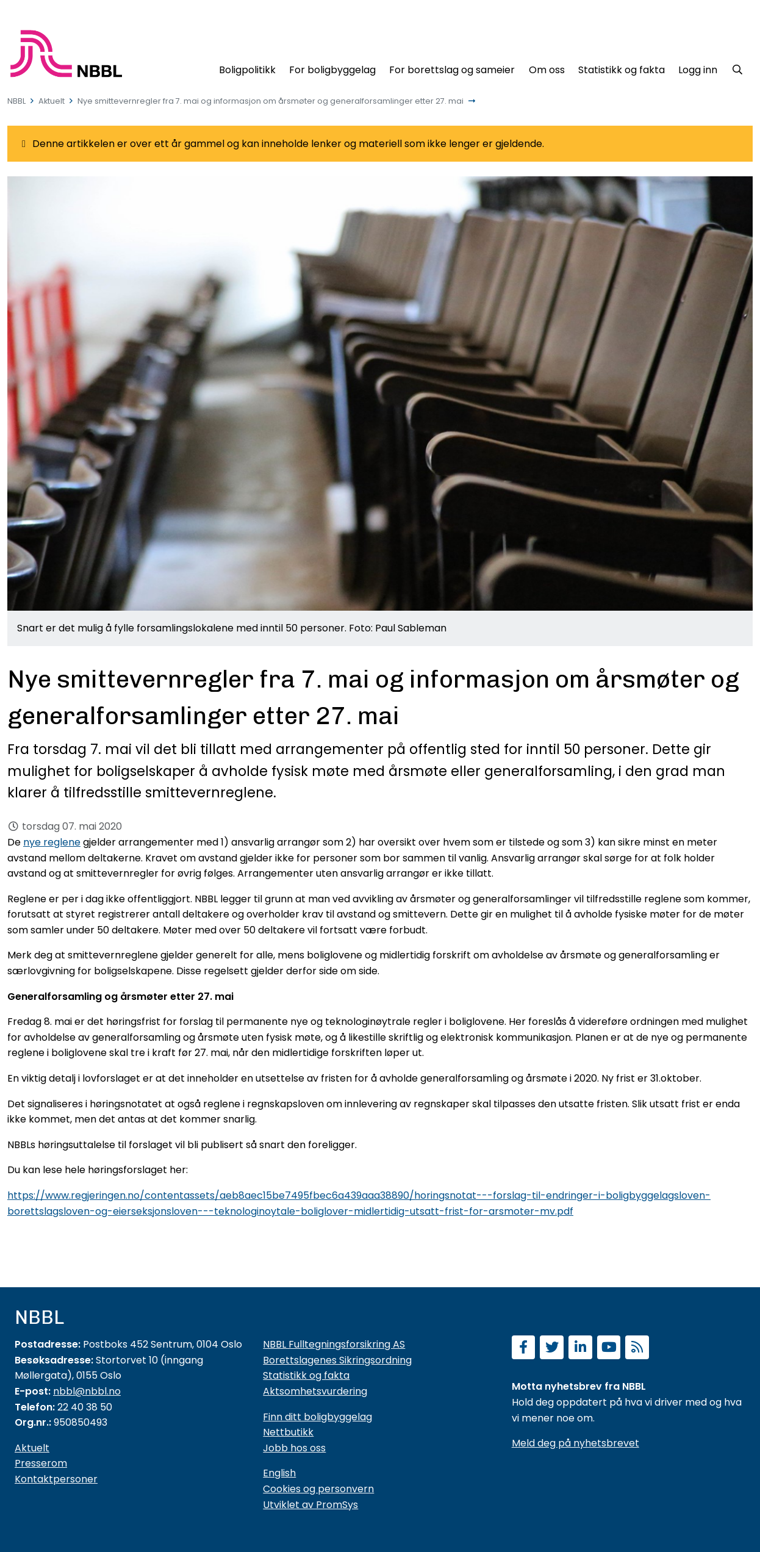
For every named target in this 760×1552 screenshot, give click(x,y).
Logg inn (697, 70)
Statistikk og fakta (306, 1375)
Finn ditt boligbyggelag (317, 1417)
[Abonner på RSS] (637, 1349)
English (279, 1473)
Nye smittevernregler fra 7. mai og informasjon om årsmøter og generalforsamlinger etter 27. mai (270, 101)
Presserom (41, 1463)
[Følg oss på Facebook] (524, 1349)
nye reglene (52, 842)
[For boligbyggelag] (332, 67)
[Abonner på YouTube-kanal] (609, 1349)
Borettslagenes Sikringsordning (337, 1360)
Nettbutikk (288, 1432)
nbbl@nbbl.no (87, 1391)
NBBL (16, 101)
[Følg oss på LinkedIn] (580, 1349)
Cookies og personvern (318, 1489)
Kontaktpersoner (56, 1479)
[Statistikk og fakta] (622, 67)
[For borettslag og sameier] (452, 67)
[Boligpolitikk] (247, 67)
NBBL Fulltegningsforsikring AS (334, 1344)
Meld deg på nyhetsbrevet (575, 1443)
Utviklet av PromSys (310, 1505)
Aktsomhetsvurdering (315, 1391)
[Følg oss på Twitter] (552, 1349)
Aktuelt (51, 101)
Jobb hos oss (294, 1448)
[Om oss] (547, 67)
